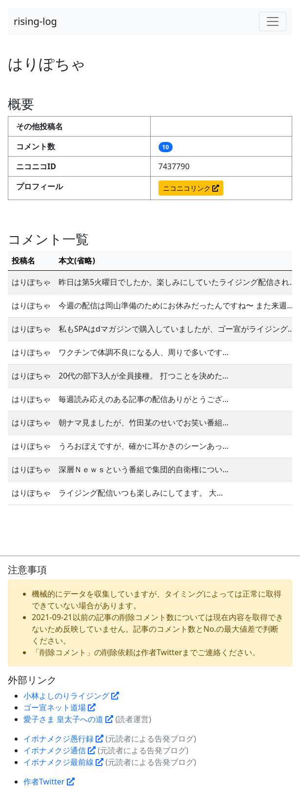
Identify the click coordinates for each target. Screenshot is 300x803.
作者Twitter (49, 781)
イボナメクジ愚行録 (63, 738)
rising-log (35, 21)
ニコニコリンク (191, 188)
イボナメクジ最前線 (63, 762)
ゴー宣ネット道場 (59, 707)
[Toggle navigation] (272, 21)
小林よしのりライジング (71, 695)
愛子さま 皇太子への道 (68, 719)
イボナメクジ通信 (59, 750)
